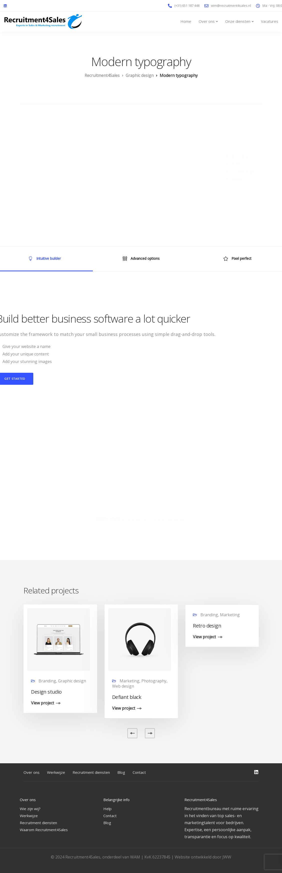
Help (107, 808)
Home (185, 21)
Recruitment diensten (91, 772)
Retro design (207, 625)
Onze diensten (237, 21)
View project (42, 703)
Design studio (46, 691)
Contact (139, 772)
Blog (121, 772)
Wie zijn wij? (30, 808)
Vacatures (269, 21)
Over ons (207, 21)
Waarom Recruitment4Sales (44, 829)
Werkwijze (56, 772)
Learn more (108, 519)
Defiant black (126, 697)
